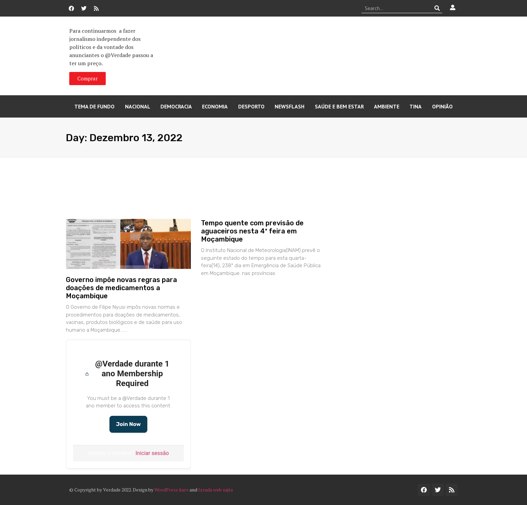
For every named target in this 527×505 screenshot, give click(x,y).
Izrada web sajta (215, 489)
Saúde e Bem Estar (339, 106)
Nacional (137, 106)
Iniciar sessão (152, 453)
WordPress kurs (171, 489)
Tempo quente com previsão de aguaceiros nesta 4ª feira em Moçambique (252, 231)
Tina (415, 106)
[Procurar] (437, 8)
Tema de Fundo (94, 106)
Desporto (251, 106)
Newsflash (289, 106)
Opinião (442, 106)
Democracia (176, 106)
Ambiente (386, 106)
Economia (215, 106)
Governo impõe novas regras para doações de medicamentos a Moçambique (121, 288)
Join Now (128, 424)
